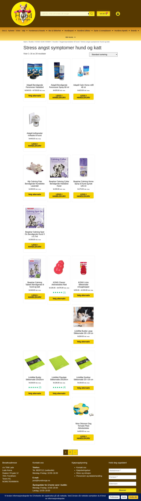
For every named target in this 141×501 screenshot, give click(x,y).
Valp (24, 31)
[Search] (92, 13)
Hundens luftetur (84, 31)
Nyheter (11, 31)
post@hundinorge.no (41, 481)
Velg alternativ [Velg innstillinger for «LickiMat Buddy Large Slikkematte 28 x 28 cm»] (83, 342)
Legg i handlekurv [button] (59, 97)
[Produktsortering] (103, 54)
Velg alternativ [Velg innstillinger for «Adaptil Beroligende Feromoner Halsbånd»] (34, 96)
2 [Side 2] (70, 452)
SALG (4, 31)
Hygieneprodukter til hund (69, 42)
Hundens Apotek (122, 31)
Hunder (55, 42)
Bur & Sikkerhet (56, 31)
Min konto (70, 37)
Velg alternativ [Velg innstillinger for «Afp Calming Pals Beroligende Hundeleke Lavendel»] (34, 194)
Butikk (31, 42)
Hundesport (70, 31)
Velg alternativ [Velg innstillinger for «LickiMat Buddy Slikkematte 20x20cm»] (34, 393)
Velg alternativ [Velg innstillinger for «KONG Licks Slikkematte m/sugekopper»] (83, 295)
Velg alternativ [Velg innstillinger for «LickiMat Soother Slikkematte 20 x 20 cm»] (83, 388)
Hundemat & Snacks (38, 31)
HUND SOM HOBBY (43, 42)
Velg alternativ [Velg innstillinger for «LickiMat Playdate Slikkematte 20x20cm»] (59, 393)
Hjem (25, 42)
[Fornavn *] (122, 477)
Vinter (18, 31)
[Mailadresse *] (122, 470)
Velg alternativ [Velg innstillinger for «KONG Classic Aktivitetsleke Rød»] (59, 299)
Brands (135, 31)
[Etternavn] (122, 484)
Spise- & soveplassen (103, 31)
